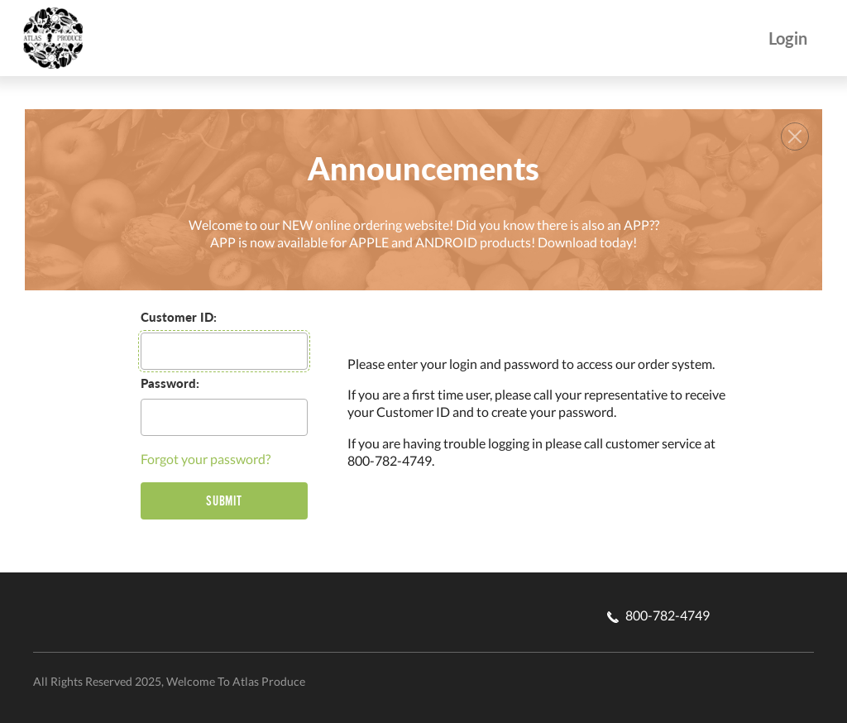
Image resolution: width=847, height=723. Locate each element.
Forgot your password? (205, 459)
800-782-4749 (658, 615)
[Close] (795, 136)
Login (787, 38)
